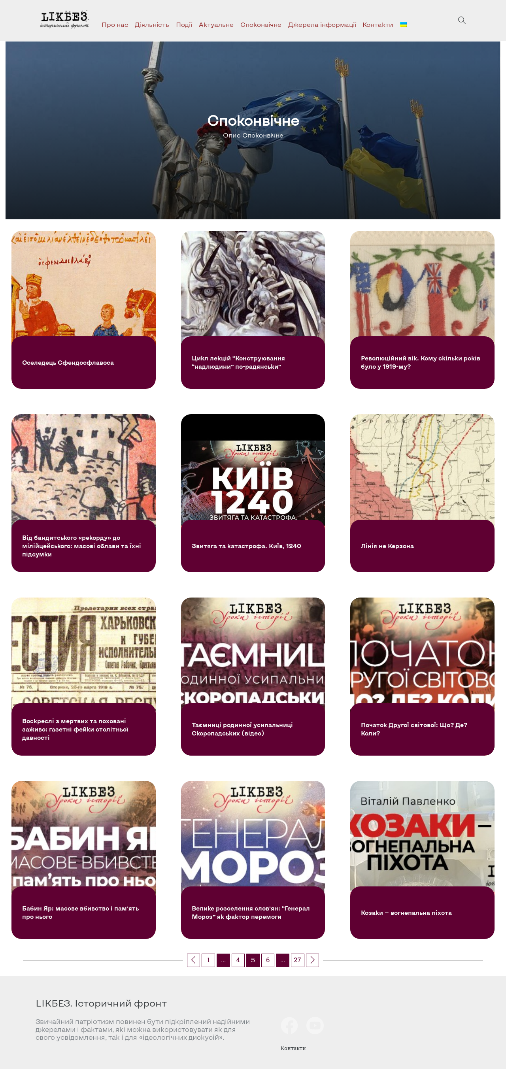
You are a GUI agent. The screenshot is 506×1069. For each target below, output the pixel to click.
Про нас (115, 24)
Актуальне (216, 24)
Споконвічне (260, 24)
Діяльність (152, 24)
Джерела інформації (322, 24)
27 (297, 960)
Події (184, 24)
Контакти (378, 24)
